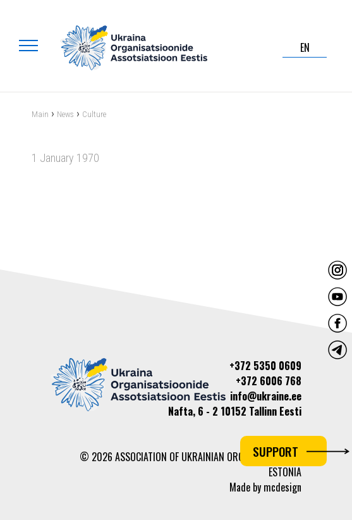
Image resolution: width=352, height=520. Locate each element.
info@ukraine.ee (265, 396)
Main (40, 115)
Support (290, 451)
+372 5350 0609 (265, 365)
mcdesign (282, 487)
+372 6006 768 (268, 380)
